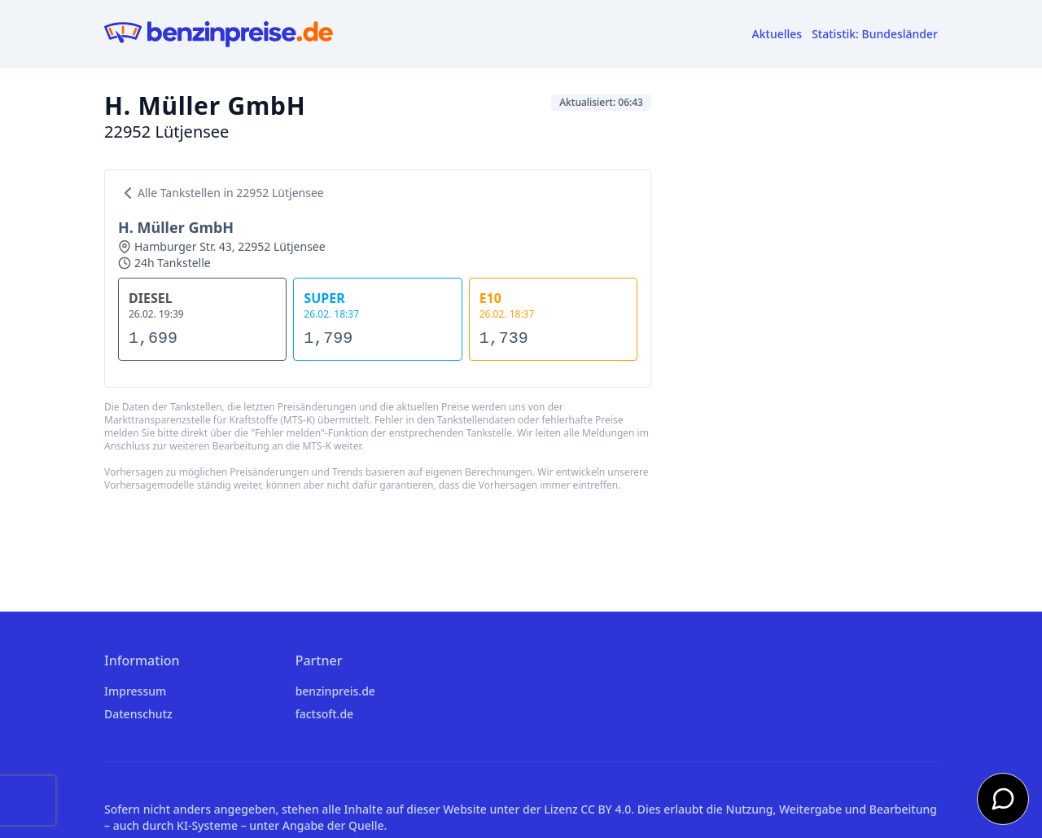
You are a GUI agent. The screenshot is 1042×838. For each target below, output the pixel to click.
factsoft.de (324, 714)
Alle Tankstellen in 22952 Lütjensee (221, 193)
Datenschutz (138, 714)
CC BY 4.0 (605, 809)
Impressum (135, 691)
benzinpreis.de (335, 691)
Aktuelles (777, 34)
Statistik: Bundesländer (875, 34)
